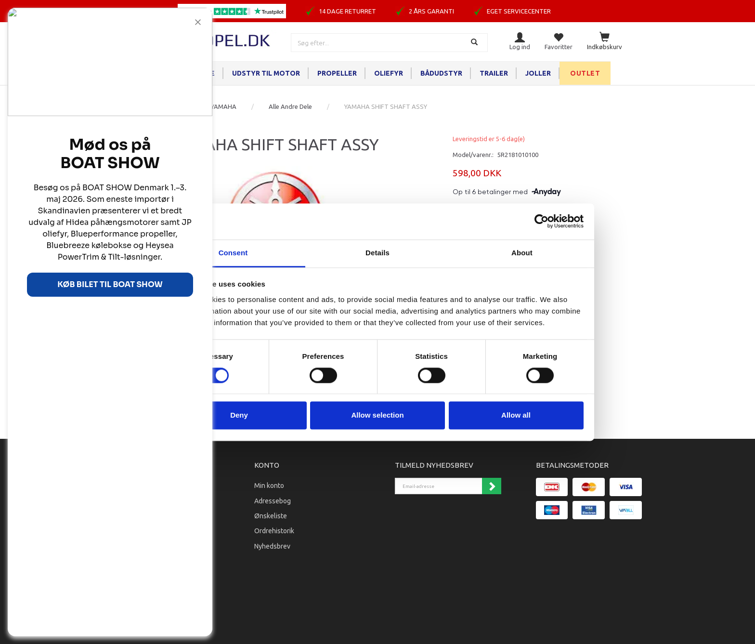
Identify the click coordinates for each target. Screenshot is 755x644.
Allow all (516, 415)
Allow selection (377, 415)
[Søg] (475, 42)
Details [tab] (377, 253)
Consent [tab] (233, 253)
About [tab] (522, 253)
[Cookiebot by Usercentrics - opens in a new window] (541, 221)
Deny (239, 415)
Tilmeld (491, 486)
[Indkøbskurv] (604, 41)
